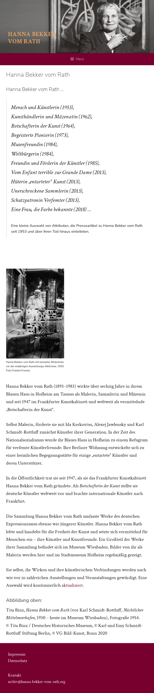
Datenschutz (17, 660)
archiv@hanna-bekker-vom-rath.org (36, 681)
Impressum (16, 654)
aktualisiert (72, 585)
